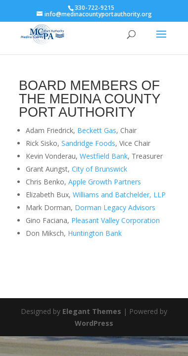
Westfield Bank (104, 156)
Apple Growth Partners (104, 181)
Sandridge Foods (88, 143)
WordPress (94, 323)
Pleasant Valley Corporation (115, 220)
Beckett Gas (96, 130)
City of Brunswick (99, 169)
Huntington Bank (95, 233)
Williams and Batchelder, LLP (119, 194)
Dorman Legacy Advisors (115, 207)
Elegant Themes (91, 311)
